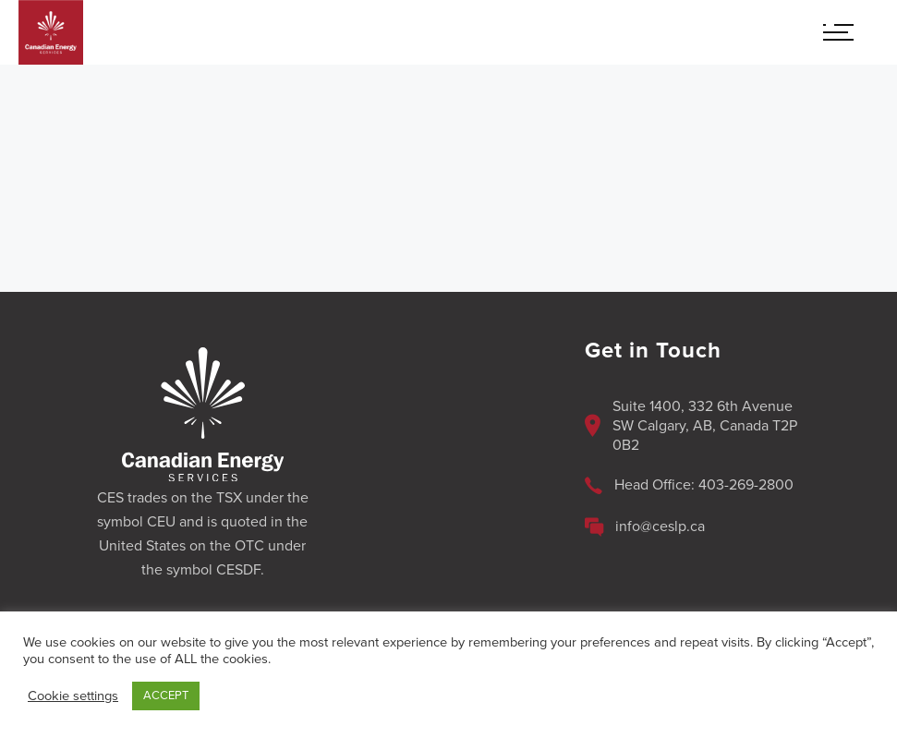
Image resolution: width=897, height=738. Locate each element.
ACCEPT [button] (165, 695)
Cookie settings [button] (73, 696)
